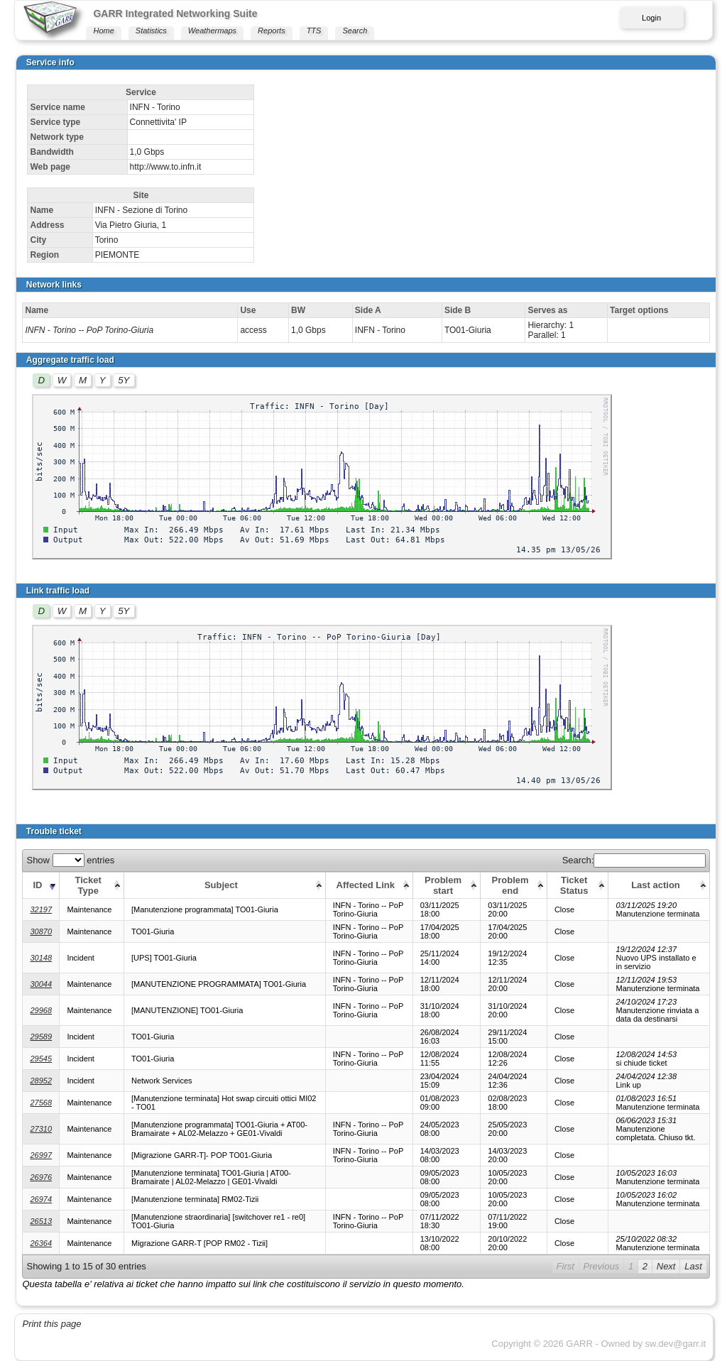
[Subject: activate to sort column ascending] (224, 885)
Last (693, 1266)
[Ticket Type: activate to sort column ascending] (92, 885)
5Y (123, 380)
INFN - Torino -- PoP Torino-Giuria (89, 330)
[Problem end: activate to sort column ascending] (514, 885)
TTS (314, 30)
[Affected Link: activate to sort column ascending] (368, 885)
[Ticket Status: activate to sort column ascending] (577, 885)
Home (103, 30)
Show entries (70, 860)
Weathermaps (212, 30)
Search (354, 30)
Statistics (151, 30)
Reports (271, 30)
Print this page (51, 1323)
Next (666, 1266)
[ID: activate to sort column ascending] (41, 885)
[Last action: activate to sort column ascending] (659, 885)
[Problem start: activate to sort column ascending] (446, 885)
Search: (634, 860)
